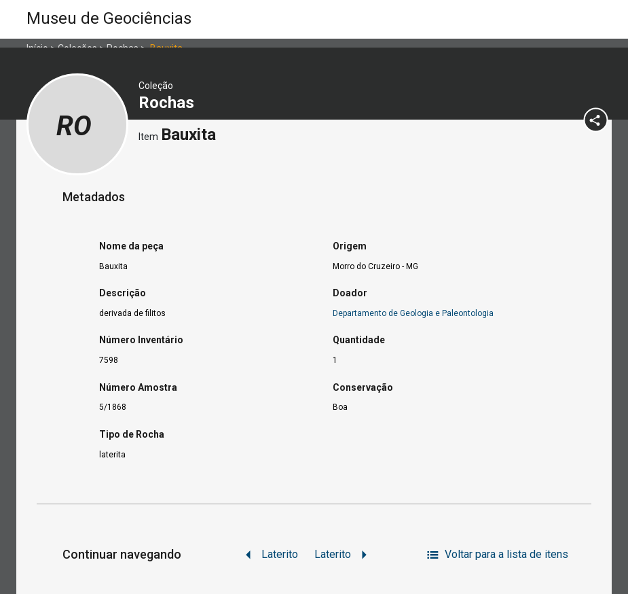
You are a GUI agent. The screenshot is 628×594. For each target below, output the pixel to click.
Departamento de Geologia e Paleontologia (413, 313)
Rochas (168, 102)
